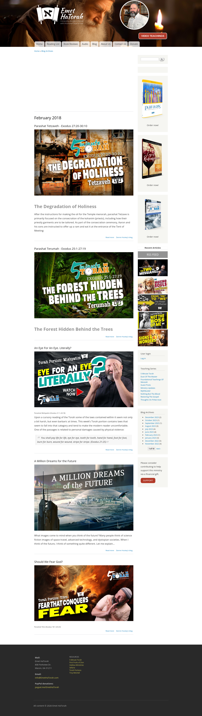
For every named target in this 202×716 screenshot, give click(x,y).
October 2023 (151, 420)
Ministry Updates (148, 388)
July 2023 (149, 429)
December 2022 (152, 441)
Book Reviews (71, 44)
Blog (94, 44)
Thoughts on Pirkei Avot (151, 399)
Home (39, 44)
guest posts (146, 385)
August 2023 (150, 426)
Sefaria (72, 667)
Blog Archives (47, 51)
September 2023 (152, 423)
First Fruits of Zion (76, 662)
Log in (143, 358)
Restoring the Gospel (150, 396)
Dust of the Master (149, 376)
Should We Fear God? (48, 562)
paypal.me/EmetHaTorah (47, 687)
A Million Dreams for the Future (55, 461)
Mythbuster (146, 391)
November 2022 (152, 443)
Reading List (53, 44)
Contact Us (120, 44)
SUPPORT (148, 480)
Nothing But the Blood (150, 394)
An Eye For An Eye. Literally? (52, 348)
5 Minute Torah (147, 373)
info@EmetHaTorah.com (47, 677)
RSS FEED (153, 254)
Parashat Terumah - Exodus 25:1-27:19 (60, 249)
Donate (134, 44)
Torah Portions (75, 670)
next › (158, 448)
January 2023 (150, 438)
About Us (106, 44)
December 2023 (152, 417)
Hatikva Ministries (76, 665)
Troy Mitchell (74, 673)
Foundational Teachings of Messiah (152, 380)
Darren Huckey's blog (124, 237)
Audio (85, 44)
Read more (110, 237)
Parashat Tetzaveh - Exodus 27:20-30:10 (60, 126)
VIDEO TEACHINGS (152, 35)
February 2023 (151, 435)
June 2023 (149, 432)
